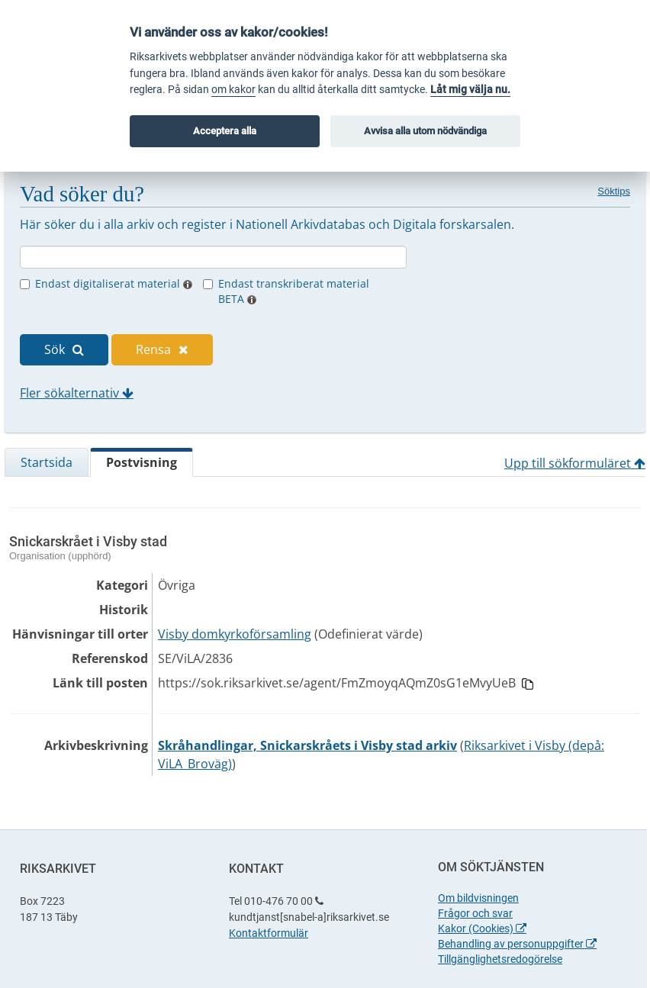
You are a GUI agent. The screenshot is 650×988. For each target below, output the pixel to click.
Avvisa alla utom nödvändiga (425, 131)
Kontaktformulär (268, 933)
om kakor (233, 89)
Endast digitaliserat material (113, 283)
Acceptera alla (224, 131)
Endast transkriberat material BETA (293, 291)
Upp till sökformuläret (574, 463)
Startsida (46, 462)
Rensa (162, 349)
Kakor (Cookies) (482, 928)
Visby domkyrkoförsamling (234, 634)
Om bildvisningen (478, 898)
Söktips (613, 191)
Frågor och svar (475, 913)
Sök (64, 349)
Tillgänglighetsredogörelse (500, 959)
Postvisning (141, 462)
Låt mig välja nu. (470, 89)
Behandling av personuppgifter (517, 944)
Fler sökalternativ (77, 393)
